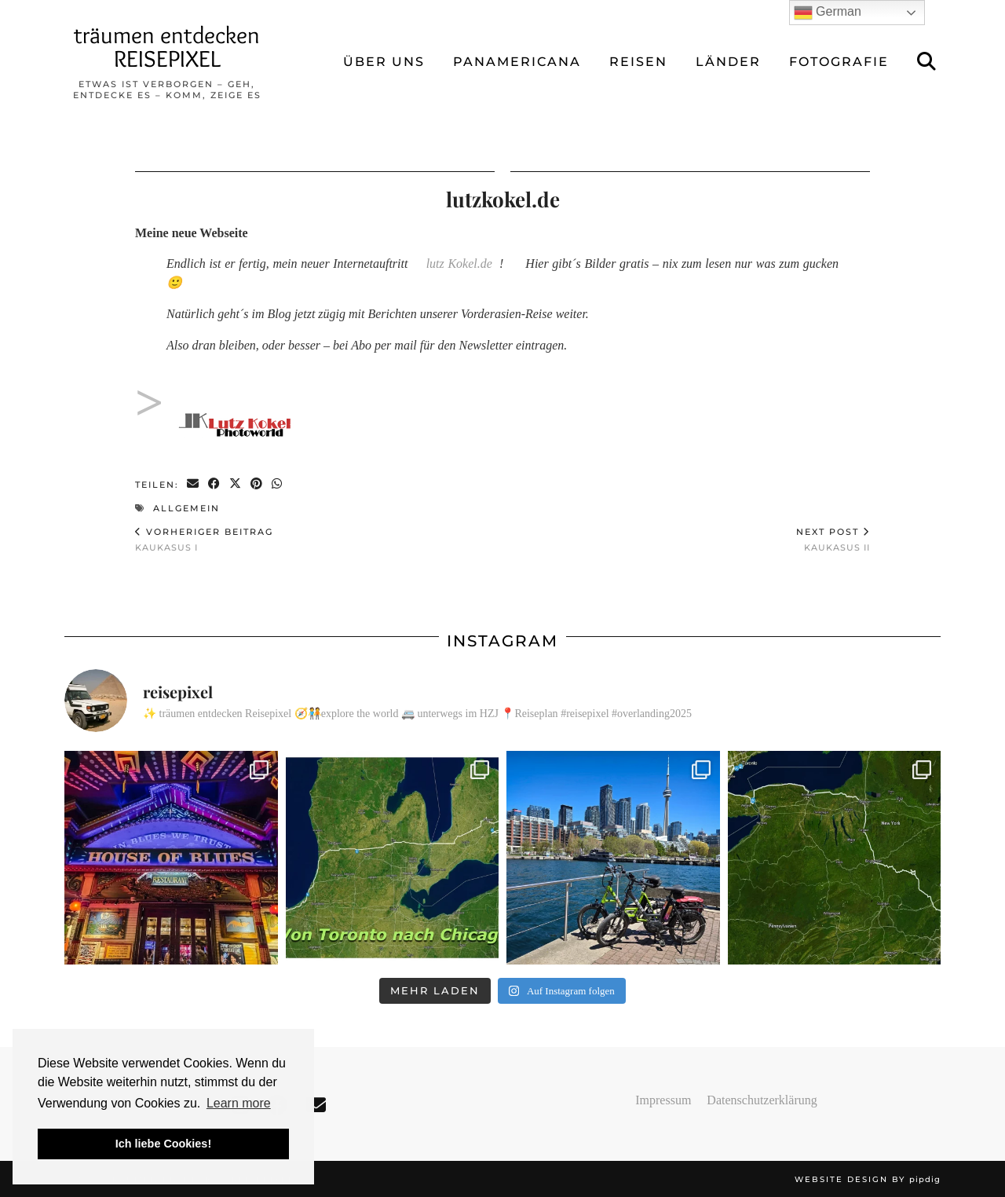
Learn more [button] (238, 1103)
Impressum (663, 1100)
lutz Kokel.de (459, 263)
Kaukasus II (833, 539)
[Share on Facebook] (214, 484)
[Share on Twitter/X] (236, 484)
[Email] (316, 1105)
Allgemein (186, 508)
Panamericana (517, 61)
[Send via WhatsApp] (277, 484)
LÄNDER (728, 61)
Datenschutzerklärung (762, 1100)
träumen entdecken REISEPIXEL (167, 46)
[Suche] (927, 62)
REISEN (638, 61)
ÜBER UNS (384, 61)
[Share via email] (193, 484)
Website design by (868, 1179)
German (827, 12)
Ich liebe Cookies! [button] (163, 1143)
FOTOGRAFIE (839, 61)
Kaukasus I (204, 539)
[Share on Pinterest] (257, 484)
